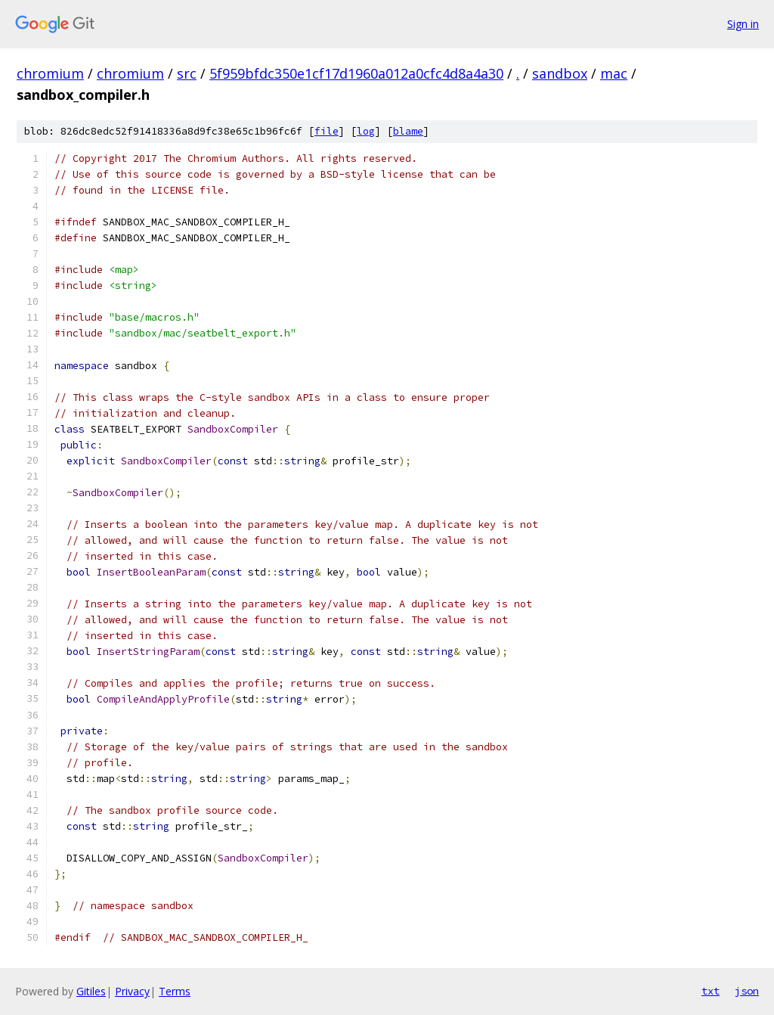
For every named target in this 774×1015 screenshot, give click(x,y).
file (326, 131)
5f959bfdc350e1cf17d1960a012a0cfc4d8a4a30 (356, 73)
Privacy (132, 991)
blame (408, 131)
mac (613, 73)
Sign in (743, 24)
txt (710, 991)
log (366, 131)
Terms (174, 991)
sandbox (559, 73)
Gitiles (91, 991)
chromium (50, 73)
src (187, 73)
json (747, 991)
